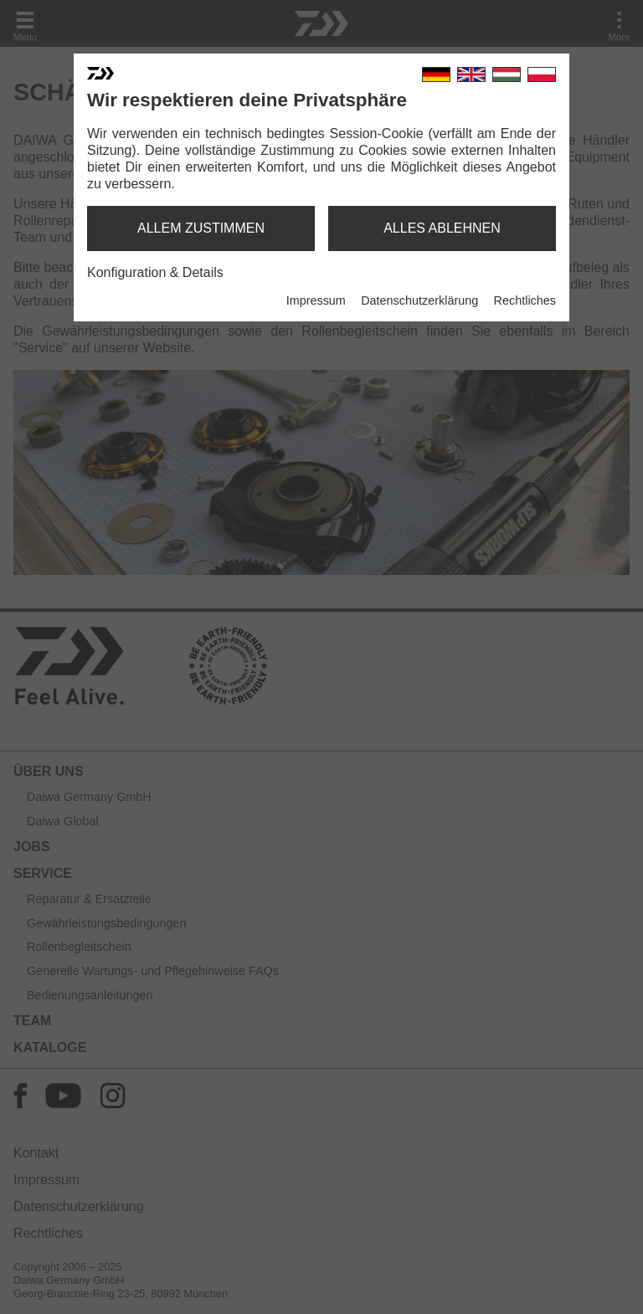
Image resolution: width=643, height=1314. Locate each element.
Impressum (316, 300)
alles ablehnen (442, 228)
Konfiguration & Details (155, 272)
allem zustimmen (201, 228)
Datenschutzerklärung (419, 300)
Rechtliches (525, 300)
